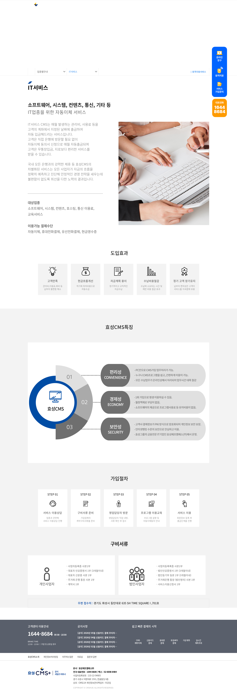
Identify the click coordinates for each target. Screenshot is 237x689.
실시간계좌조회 (198, 641)
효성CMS (79, 10)
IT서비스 (73, 71)
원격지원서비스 (198, 71)
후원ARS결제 (174, 641)
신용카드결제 (150, 641)
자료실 (80, 656)
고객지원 (152, 10)
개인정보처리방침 (50, 656)
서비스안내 (103, 10)
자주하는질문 (67, 656)
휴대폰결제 (162, 641)
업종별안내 (128, 10)
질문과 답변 (91, 656)
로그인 (211, 10)
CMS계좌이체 (138, 641)
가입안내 (174, 10)
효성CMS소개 (33, 656)
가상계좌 (186, 640)
